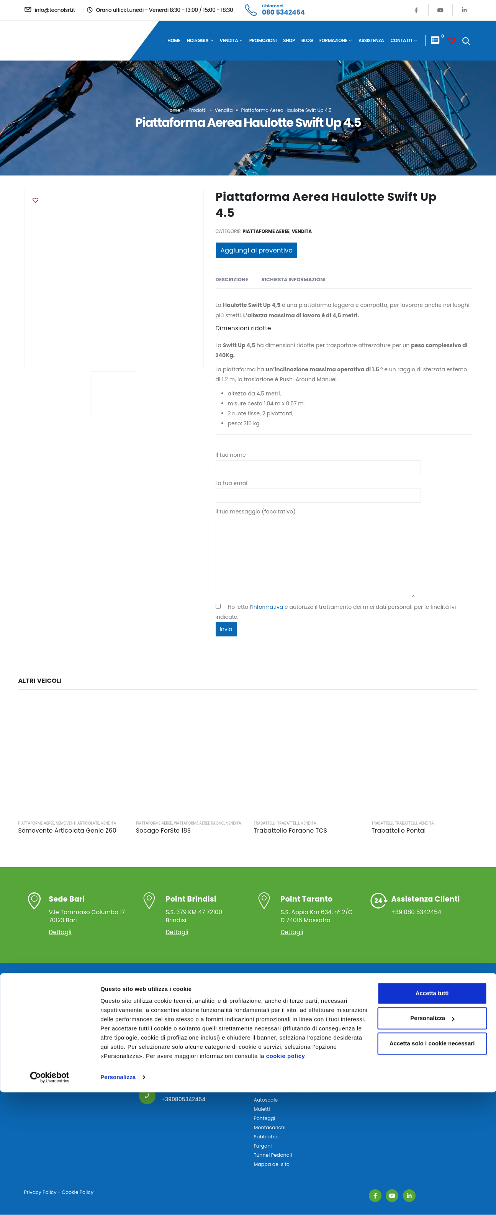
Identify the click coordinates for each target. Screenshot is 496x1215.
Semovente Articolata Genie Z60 (67, 830)
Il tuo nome (318, 461)
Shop (289, 40)
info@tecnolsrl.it (183, 1059)
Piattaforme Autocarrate (283, 1026)
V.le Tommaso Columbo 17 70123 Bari (87, 909)
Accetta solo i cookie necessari (432, 1166)
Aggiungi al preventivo (257, 250)
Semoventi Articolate (77, 823)
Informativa (267, 607)
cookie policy (285, 1179)
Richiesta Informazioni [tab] (294, 279)
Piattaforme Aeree (266, 231)
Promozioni (263, 40)
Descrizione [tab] (232, 279)
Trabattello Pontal (399, 830)
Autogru (263, 1082)
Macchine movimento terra (286, 1091)
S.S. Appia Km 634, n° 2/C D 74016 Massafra (318, 909)
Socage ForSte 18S (163, 830)
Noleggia (198, 40)
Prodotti (197, 110)
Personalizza (118, 1200)
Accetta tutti (432, 1116)
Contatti (401, 40)
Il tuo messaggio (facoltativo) (315, 534)
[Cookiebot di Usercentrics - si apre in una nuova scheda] (49, 1200)
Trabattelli (265, 823)
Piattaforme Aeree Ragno (199, 823)
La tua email (318, 489)
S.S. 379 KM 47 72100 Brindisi (203, 909)
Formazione (333, 40)
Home (173, 40)
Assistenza (371, 40)
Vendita (229, 40)
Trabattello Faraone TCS (290, 830)
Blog (307, 40)
